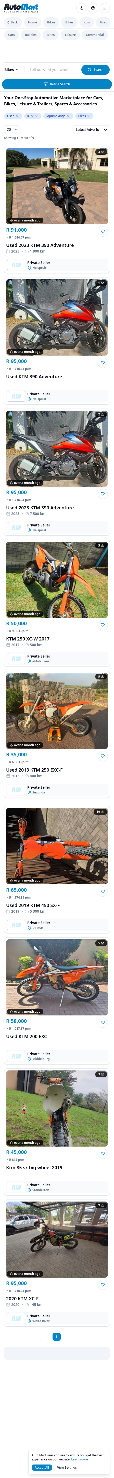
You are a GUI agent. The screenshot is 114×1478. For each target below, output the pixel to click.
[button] (103, 231)
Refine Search (57, 84)
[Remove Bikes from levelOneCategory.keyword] (88, 116)
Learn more (79, 1459)
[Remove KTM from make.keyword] (36, 116)
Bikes (51, 22)
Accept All (42, 1467)
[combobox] (53, 69)
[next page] (66, 1337)
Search (95, 69)
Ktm (87, 22)
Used (103, 22)
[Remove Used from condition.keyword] (17, 116)
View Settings (67, 1467)
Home (32, 22)
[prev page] (47, 1337)
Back (12, 22)
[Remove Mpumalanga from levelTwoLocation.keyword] (68, 116)
